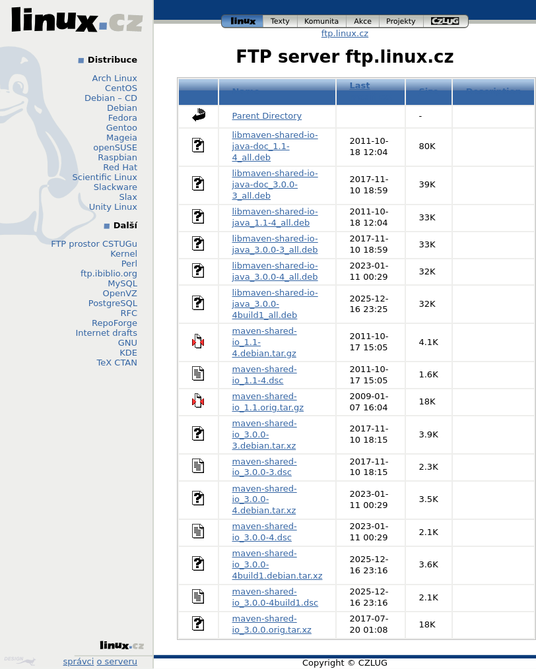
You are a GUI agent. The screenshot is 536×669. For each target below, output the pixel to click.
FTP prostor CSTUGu (94, 244)
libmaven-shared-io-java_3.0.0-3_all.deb (275, 244)
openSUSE (115, 147)
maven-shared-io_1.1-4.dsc (264, 374)
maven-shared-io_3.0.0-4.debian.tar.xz (264, 500)
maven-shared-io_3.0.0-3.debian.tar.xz (264, 434)
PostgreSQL (112, 303)
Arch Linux (115, 78)
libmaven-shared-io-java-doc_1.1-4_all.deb (275, 146)
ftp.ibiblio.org (109, 273)
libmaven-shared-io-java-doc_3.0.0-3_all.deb (275, 184)
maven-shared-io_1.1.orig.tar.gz (268, 401)
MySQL (122, 283)
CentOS (121, 88)
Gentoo (121, 128)
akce (363, 21)
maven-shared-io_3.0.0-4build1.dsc (275, 597)
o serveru (117, 661)
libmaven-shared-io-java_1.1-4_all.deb (275, 217)
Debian (122, 108)
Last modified (370, 91)
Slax (128, 197)
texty (280, 21)
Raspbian (117, 157)
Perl (129, 264)
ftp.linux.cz (344, 33)
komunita (322, 21)
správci (78, 661)
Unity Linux (113, 207)
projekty (402, 21)
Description (493, 91)
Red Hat (120, 167)
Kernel (123, 254)
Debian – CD (110, 98)
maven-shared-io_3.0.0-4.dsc (264, 531)
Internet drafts (106, 333)
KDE (128, 353)
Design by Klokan (19, 661)
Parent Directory (267, 116)
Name (246, 91)
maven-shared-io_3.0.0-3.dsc (264, 467)
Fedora (122, 118)
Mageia (121, 138)
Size (428, 91)
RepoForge (114, 323)
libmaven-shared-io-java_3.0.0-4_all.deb (275, 271)
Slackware (115, 187)
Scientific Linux (105, 177)
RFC (128, 313)
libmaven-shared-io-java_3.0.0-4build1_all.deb (275, 304)
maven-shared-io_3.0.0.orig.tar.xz (272, 624)
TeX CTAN (117, 362)
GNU (127, 343)
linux (242, 21)
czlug (446, 21)
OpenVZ (119, 293)
